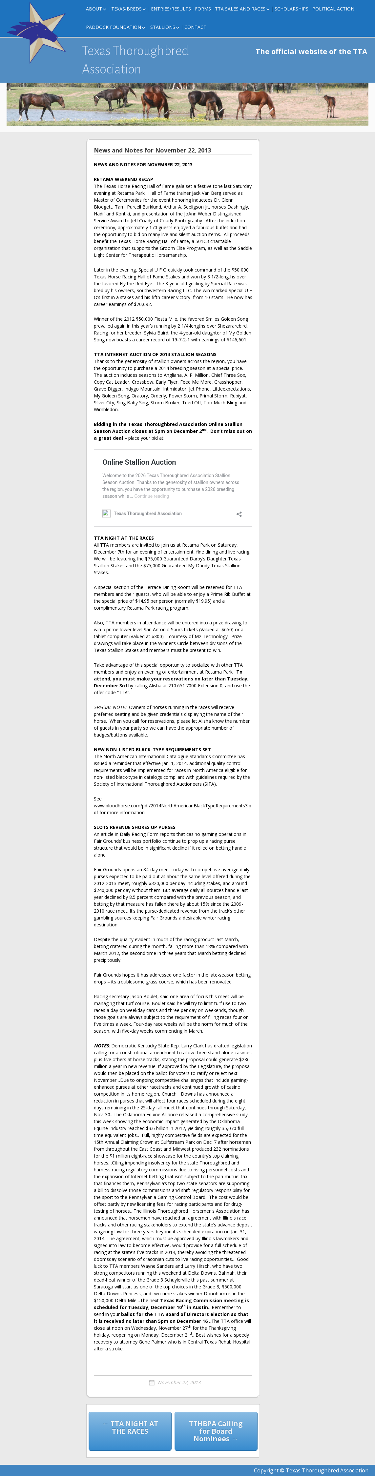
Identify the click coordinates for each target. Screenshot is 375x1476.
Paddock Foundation (113, 27)
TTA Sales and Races (240, 9)
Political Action (333, 9)
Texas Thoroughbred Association (135, 60)
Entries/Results (171, 9)
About (94, 9)
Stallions (162, 27)
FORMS (203, 9)
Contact (195, 27)
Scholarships (291, 9)
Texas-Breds (126, 9)
